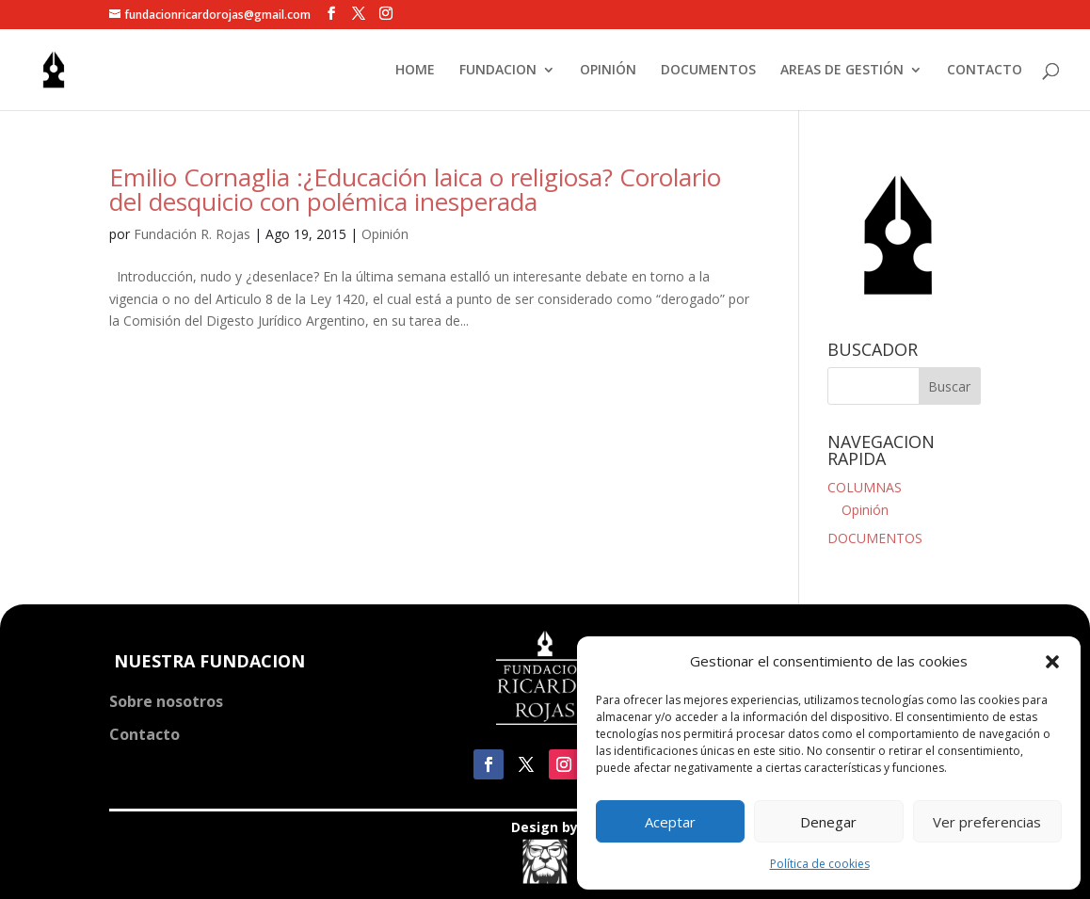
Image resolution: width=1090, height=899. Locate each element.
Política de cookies (820, 864)
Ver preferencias (987, 821)
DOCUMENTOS (708, 70)
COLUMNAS (864, 487)
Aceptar (670, 821)
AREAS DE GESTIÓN (842, 70)
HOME (415, 70)
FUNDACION (498, 70)
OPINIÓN (608, 70)
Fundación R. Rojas (192, 234)
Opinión (385, 234)
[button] (1052, 661)
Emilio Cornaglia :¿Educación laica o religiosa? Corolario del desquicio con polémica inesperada (415, 189)
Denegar (828, 821)
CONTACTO (984, 70)
